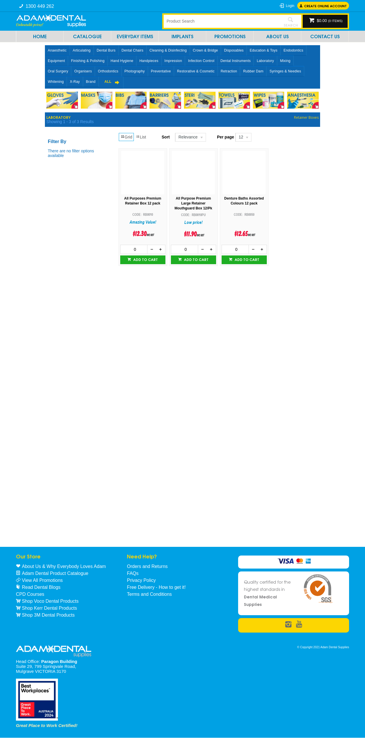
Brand (91, 82)
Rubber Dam (253, 71)
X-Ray (75, 82)
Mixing (285, 61)
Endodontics (293, 50)
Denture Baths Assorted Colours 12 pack (244, 200)
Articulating (82, 50)
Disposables (234, 50)
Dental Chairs (132, 50)
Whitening (56, 82)
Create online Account (325, 5)
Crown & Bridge (205, 50)
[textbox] (222, 21)
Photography (135, 71)
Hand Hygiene (122, 61)
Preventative (161, 71)
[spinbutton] (134, 249)
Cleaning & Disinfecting (168, 50)
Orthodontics (108, 71)
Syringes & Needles (285, 71)
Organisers (83, 71)
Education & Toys (264, 50)
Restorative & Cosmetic (196, 71)
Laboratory (265, 61)
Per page (225, 137)
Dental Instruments (235, 61)
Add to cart (145, 259)
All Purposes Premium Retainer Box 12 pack (142, 200)
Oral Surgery (58, 71)
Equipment (56, 61)
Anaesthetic (57, 50)
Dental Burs (106, 50)
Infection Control (201, 61)
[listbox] (190, 137)
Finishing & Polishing (88, 61)
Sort (166, 137)
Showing (70, 121)
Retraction (229, 71)
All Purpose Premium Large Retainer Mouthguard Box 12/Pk (193, 203)
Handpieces (148, 61)
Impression (173, 61)
